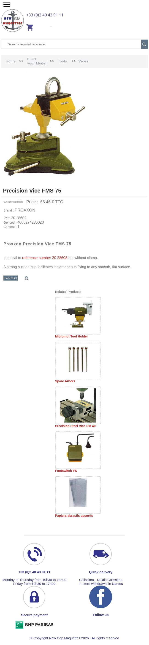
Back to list (11, 278)
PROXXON (25, 210)
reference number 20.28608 (44, 258)
